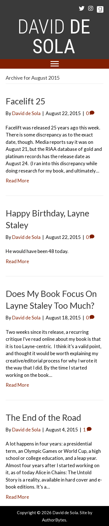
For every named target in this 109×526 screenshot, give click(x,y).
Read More (17, 180)
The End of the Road (43, 417)
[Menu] (54, 64)
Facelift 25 (25, 101)
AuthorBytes (54, 519)
